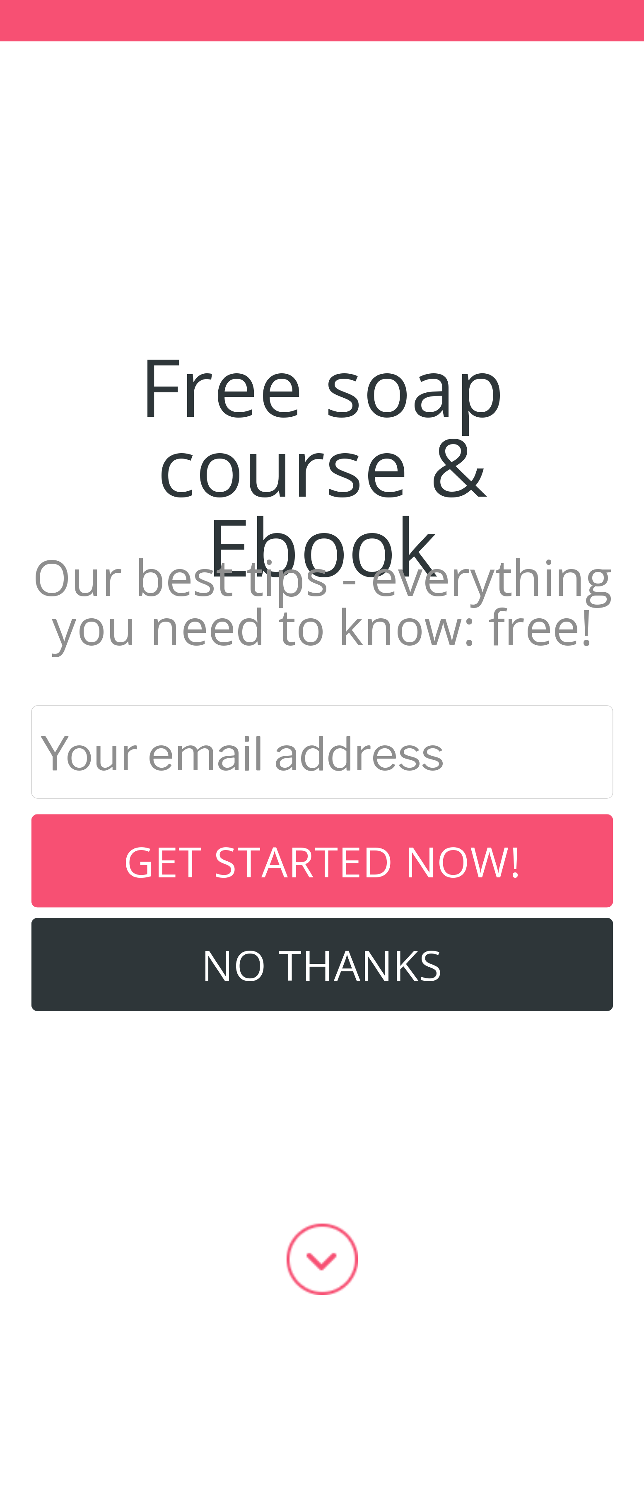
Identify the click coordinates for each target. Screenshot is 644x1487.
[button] (322, 465)
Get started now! (322, 860)
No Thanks (322, 964)
